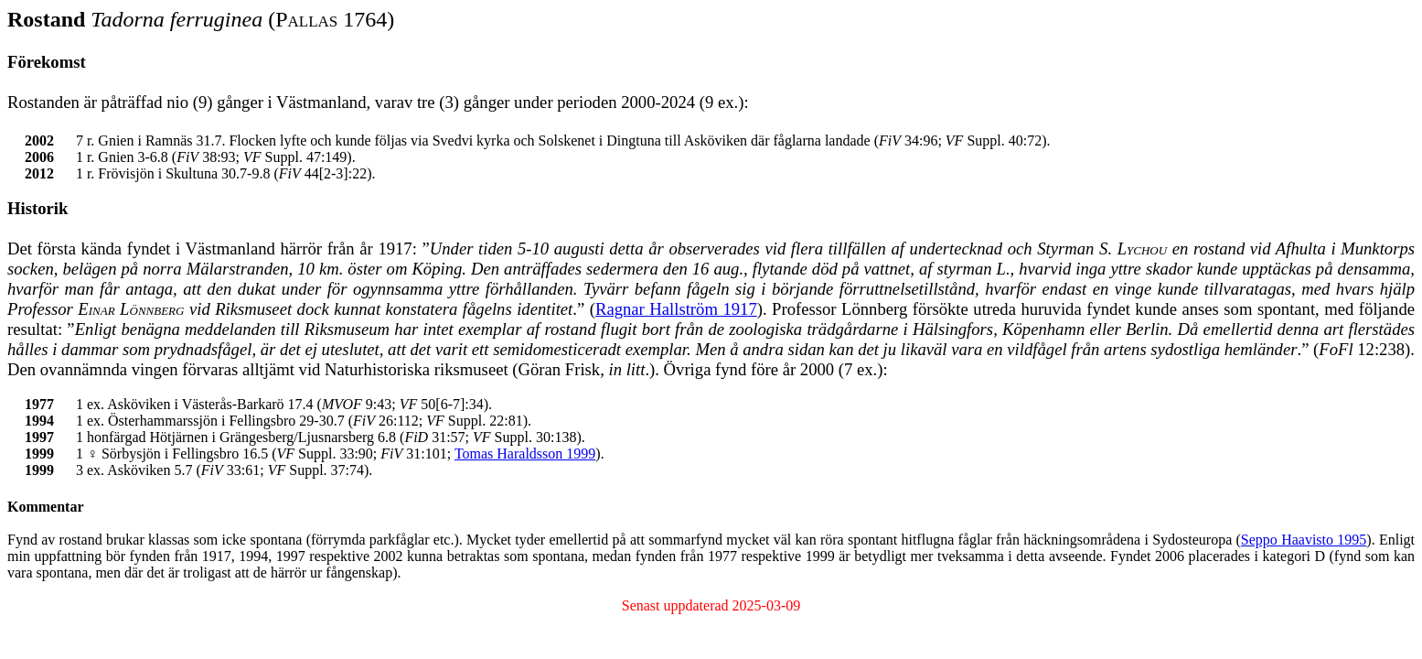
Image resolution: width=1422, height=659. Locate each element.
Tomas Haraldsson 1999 (524, 453)
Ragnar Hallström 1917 (676, 309)
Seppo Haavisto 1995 (1303, 539)
